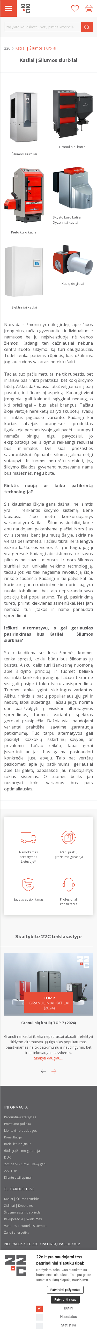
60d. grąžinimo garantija (22, 1150)
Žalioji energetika (16, 1232)
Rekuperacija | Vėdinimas (23, 1219)
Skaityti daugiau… (48, 1058)
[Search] (87, 27)
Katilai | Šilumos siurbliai (22, 1199)
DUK (7, 1157)
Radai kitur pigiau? (17, 1144)
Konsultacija (13, 1137)
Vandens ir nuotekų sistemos (25, 1226)
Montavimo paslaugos (20, 1130)
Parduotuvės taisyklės (20, 1117)
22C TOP (10, 1171)
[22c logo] (25, 8)
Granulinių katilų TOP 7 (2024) (48, 1022)
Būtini (54, 1308)
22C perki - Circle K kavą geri (25, 1164)
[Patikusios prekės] (75, 8)
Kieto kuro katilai (24, 232)
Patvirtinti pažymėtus (65, 1290)
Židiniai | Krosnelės (18, 1205)
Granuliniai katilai (72, 146)
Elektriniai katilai (24, 307)
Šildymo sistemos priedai (22, 1212)
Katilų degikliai (73, 283)
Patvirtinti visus (65, 1299)
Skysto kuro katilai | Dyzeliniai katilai (68, 220)
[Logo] (15, 1265)
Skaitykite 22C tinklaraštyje (48, 937)
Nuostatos (56, 1317)
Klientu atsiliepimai (18, 1177)
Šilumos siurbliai (24, 154)
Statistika (56, 1325)
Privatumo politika (17, 1124)
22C (8, 48)
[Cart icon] (89, 8)
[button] (53, 1071)
